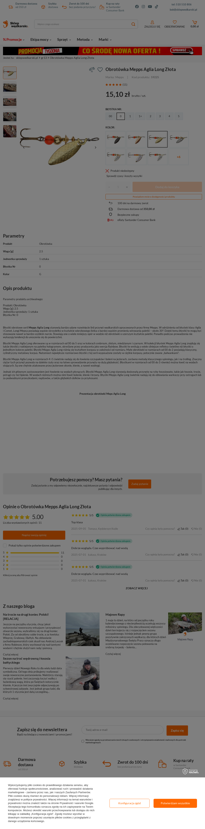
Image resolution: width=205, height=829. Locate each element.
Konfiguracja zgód (129, 803)
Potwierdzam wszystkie (175, 803)
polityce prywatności (35, 799)
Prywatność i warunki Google (76, 803)
